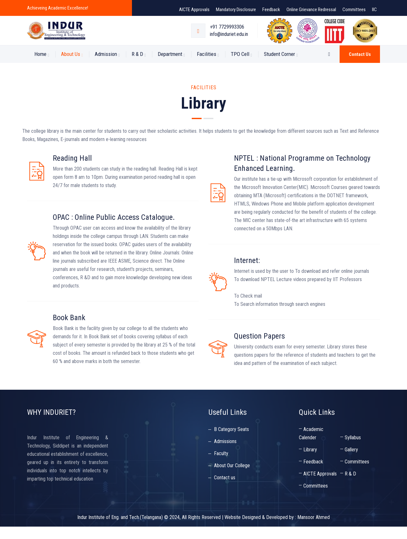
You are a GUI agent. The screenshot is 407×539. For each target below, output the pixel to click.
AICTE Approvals (194, 9)
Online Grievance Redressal (311, 9)
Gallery (351, 462)
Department (170, 66)
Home (40, 66)
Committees (354, 9)
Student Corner (279, 66)
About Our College (232, 478)
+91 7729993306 (227, 33)
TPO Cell (240, 66)
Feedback (271, 9)
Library (310, 462)
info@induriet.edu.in (229, 40)
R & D (137, 66)
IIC (374, 9)
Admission (106, 66)
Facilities (206, 66)
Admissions (225, 454)
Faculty (221, 466)
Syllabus (353, 450)
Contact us (360, 67)
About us (70, 66)
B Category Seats (231, 442)
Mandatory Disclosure (236, 9)
